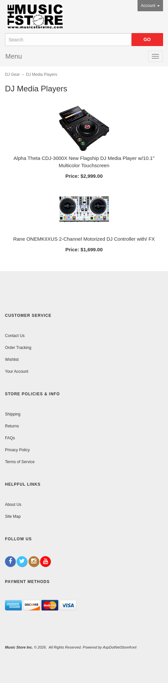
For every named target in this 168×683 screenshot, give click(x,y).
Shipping (13, 414)
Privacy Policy (17, 450)
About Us (13, 504)
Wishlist (12, 359)
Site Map (13, 516)
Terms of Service (19, 462)
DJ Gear (12, 74)
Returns (12, 426)
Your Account (16, 371)
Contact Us (15, 335)
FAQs (10, 438)
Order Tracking (18, 347)
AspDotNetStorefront (120, 647)
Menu (13, 56)
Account (150, 5)
